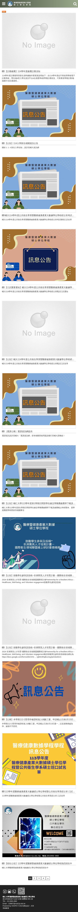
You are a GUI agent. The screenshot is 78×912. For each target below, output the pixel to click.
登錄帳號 (6, 908)
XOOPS (14, 906)
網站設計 (26, 906)
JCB (32, 906)
